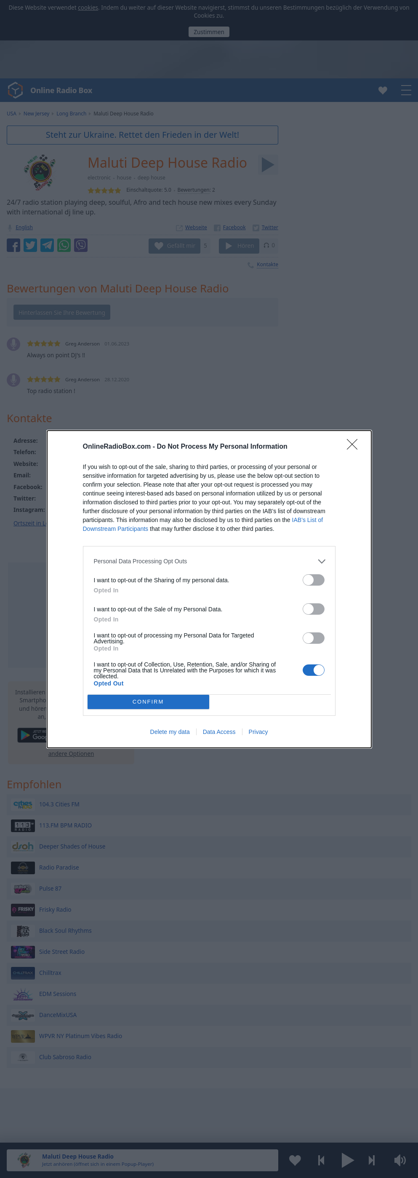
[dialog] (209, 589)
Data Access (219, 731)
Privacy (258, 731)
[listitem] (209, 561)
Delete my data (170, 731)
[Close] (355, 447)
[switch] (314, 580)
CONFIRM (148, 702)
